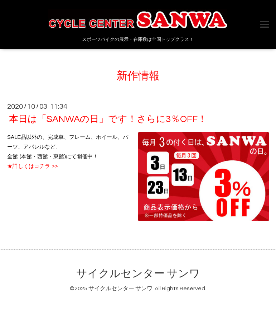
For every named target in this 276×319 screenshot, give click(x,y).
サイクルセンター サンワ (138, 273)
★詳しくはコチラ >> (32, 166)
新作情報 (138, 75)
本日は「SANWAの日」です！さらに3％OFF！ (108, 119)
